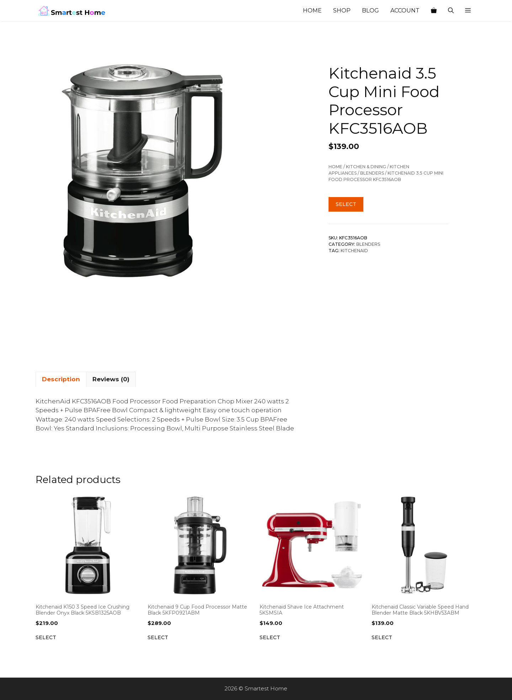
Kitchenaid (354, 250)
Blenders (372, 173)
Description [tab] (61, 379)
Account (405, 10)
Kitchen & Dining (366, 166)
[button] (467, 10)
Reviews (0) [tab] (110, 379)
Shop (342, 10)
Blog (370, 10)
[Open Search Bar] (450, 10)
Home (312, 10)
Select (346, 204)
